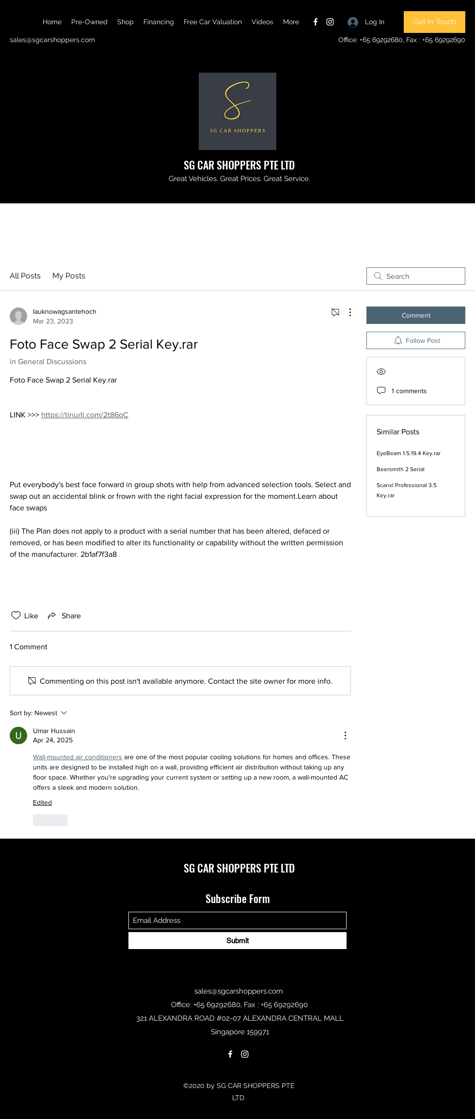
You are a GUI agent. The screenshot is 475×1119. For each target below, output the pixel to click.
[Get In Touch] (434, 22)
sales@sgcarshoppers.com (52, 40)
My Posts (68, 275)
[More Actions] (345, 312)
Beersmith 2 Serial (401, 469)
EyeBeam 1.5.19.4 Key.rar (409, 453)
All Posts (25, 275)
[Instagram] (330, 22)
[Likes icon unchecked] (16, 615)
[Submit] (237, 940)
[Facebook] (315, 22)
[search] (415, 276)
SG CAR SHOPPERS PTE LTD (239, 164)
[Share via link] (63, 615)
